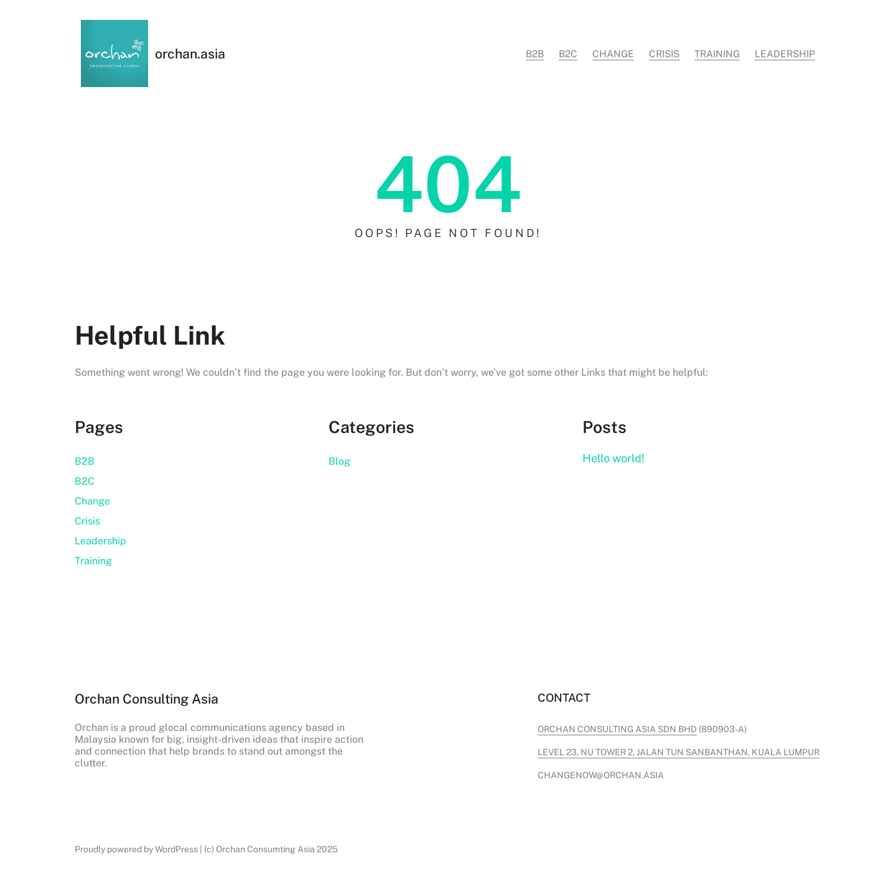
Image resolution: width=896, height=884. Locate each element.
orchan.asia (190, 54)
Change (92, 501)
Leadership (100, 541)
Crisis (87, 521)
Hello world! (613, 458)
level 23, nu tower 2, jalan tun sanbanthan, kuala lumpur (678, 752)
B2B (85, 461)
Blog (339, 461)
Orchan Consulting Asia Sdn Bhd (617, 729)
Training (93, 561)
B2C (85, 481)
